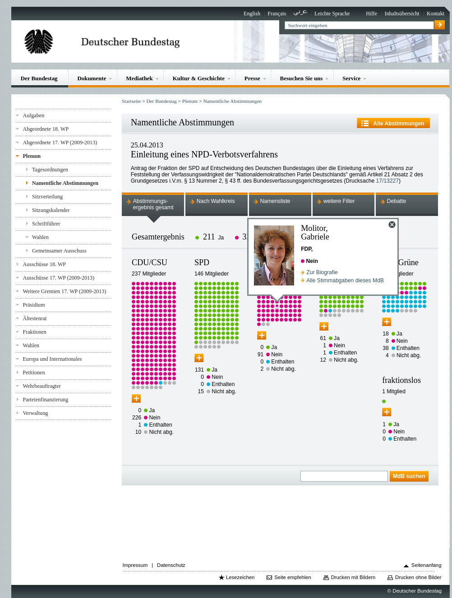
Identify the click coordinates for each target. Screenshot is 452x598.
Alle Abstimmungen (398, 123)
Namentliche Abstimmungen (65, 183)
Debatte (396, 201)
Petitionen (34, 372)
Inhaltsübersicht (401, 13)
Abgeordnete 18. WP (46, 129)
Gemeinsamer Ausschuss (59, 251)
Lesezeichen (240, 577)
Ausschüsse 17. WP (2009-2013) (58, 278)
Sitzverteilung (47, 196)
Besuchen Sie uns (301, 78)
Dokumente (91, 78)
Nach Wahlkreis (216, 201)
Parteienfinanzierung (45, 399)
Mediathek (139, 78)
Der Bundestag (39, 78)
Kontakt (435, 13)
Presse (252, 78)
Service (351, 78)
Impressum (135, 565)
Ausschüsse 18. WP (44, 264)
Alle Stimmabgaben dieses (345, 280)
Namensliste (275, 201)
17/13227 (387, 181)
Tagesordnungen (50, 169)
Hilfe (371, 13)
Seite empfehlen (292, 577)
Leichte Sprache (332, 13)
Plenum (32, 156)
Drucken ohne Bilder (418, 577)
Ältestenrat (34, 318)
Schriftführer (46, 224)
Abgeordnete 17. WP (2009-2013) (60, 142)
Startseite (131, 101)
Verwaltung (35, 413)
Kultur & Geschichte (199, 78)
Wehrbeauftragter (41, 386)
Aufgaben (33, 115)
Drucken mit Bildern (353, 577)
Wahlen (40, 237)
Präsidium (34, 305)
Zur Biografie (321, 272)
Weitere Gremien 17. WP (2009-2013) (64, 291)
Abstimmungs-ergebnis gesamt (153, 204)
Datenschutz (171, 565)
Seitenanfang (426, 565)
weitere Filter (339, 201)
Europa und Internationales (52, 359)
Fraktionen (34, 332)
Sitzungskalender (50, 210)
